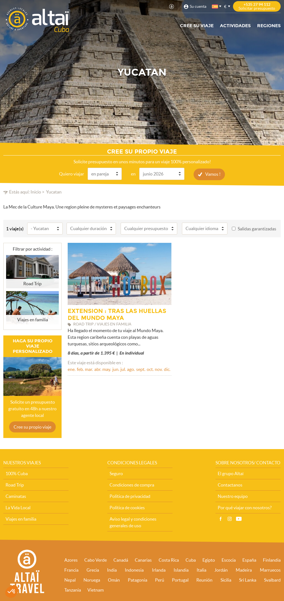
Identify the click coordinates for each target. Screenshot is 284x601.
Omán (114, 579)
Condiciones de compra (132, 484)
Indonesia (134, 569)
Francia (71, 569)
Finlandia (272, 559)
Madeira (244, 569)
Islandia (181, 569)
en (133, 173)
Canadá (120, 559)
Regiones (269, 25)
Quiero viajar (71, 173)
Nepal (70, 579)
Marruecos (270, 569)
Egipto (208, 559)
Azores (71, 559)
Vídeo (239, 518)
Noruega (91, 579)
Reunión (204, 579)
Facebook (220, 518)
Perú (159, 579)
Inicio (36, 191)
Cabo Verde (95, 559)
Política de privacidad (130, 495)
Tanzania (72, 589)
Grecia (93, 569)
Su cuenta (198, 6)
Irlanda (159, 569)
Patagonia (137, 579)
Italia (201, 569)
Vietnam (95, 589)
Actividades (235, 25)
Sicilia (225, 579)
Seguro (116, 473)
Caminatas (16, 495)
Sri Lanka (247, 579)
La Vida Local (18, 507)
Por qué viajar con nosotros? (245, 507)
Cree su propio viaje (32, 426)
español (215, 6)
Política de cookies (127, 507)
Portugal (180, 579)
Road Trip (15, 484)
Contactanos (230, 484)
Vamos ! (212, 173)
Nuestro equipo (233, 495)
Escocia (229, 559)
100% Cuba (17, 473)
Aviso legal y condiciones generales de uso (133, 522)
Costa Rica (169, 559)
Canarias (143, 559)
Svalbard (272, 579)
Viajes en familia (21, 518)
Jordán (221, 569)
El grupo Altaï (231, 473)
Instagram (229, 518)
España (249, 559)
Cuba (191, 559)
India (112, 569)
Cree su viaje (197, 25)
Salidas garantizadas (257, 228)
